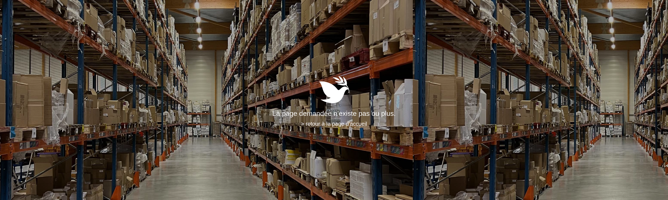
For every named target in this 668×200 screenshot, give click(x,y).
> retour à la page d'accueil (334, 124)
